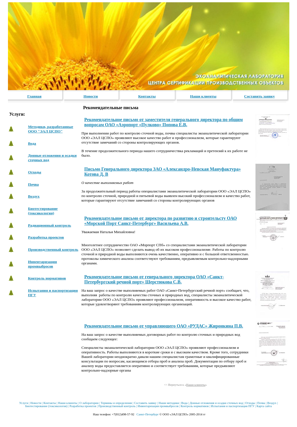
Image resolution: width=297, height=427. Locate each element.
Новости (91, 96)
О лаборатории (89, 403)
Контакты (146, 96)
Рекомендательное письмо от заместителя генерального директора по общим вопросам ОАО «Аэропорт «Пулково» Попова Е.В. (163, 122)
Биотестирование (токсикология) (43, 210)
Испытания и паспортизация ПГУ (232, 406)
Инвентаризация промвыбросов (42, 264)
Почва (33, 184)
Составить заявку (259, 96)
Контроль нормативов (47, 278)
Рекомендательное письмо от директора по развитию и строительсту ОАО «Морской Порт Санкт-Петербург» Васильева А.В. (160, 221)
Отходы (34, 172)
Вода (32, 143)
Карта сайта (264, 406)
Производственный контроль (53, 249)
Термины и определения (116, 403)
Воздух (34, 196)
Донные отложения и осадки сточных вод (216, 403)
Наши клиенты (203, 96)
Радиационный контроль (49, 225)
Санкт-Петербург (147, 414)
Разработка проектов (46, 237)
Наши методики (169, 403)
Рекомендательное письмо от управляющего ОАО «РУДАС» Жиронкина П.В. (163, 326)
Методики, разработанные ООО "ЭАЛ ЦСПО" (50, 129)
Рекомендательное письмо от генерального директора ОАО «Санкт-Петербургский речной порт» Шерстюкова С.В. (154, 279)
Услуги (23, 403)
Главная (34, 96)
